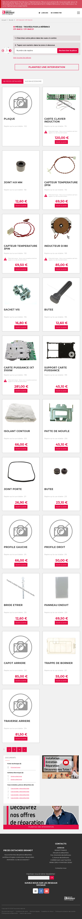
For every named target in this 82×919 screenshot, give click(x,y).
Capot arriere (15, 663)
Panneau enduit (56, 605)
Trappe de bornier (58, 663)
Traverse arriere (17, 721)
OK (52, 878)
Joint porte (13, 489)
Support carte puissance (55, 369)
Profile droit (54, 547)
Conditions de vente (22, 911)
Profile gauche (15, 547)
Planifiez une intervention (47, 67)
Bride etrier (13, 605)
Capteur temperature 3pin (20, 247)
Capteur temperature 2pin (61, 184)
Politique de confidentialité (10, 913)
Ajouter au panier (61, 142)
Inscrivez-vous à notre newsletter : (41, 874)
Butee (48, 309)
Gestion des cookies (25, 913)
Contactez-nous (60, 868)
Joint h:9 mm (13, 182)
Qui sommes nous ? (8, 911)
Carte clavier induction (54, 120)
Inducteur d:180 (56, 246)
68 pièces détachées (12, 81)
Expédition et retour (47, 911)
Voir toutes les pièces (22, 58)
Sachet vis (12, 309)
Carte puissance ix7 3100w (19, 369)
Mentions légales (35, 911)
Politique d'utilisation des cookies (65, 911)
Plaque (9, 118)
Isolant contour (17, 431)
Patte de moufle (57, 431)
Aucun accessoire (33, 81)
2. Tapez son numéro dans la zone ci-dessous (35, 45)
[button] (3, 50)
